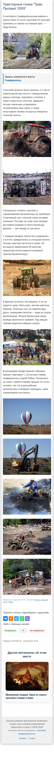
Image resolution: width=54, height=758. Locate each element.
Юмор (10, 602)
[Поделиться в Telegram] (16, 618)
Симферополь (13, 80)
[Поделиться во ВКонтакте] (5, 618)
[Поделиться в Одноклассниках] (11, 618)
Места (37, 600)
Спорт (5, 602)
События (44, 600)
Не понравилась (37, 631)
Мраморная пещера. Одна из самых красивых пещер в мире (27, 680)
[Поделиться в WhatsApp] (22, 618)
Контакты (22, 738)
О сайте (32, 738)
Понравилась (10, 631)
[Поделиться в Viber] (27, 618)
